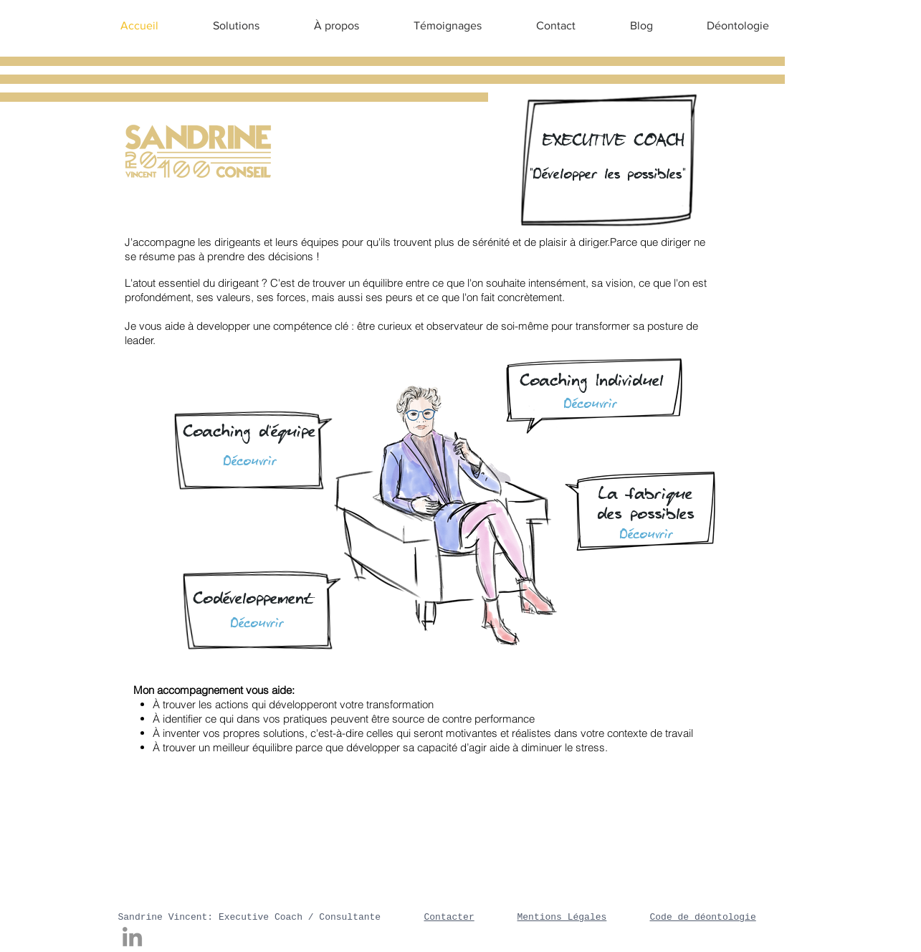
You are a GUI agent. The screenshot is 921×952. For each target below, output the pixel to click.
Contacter (449, 917)
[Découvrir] (257, 623)
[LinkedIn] (132, 937)
